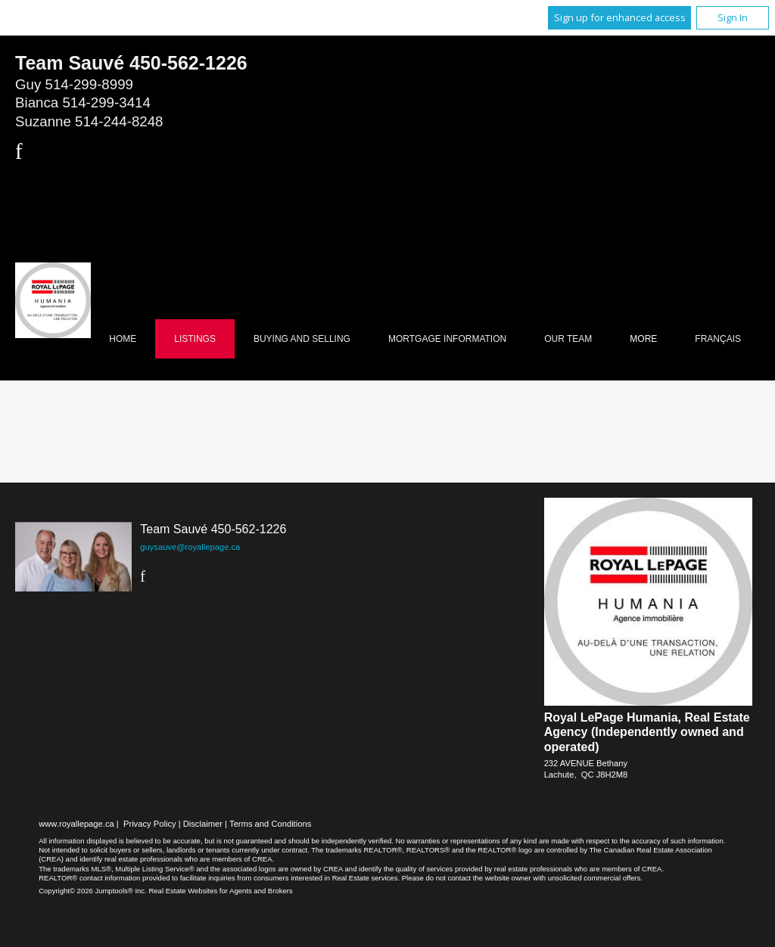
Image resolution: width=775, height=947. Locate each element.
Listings (195, 339)
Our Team (568, 339)
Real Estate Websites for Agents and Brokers (220, 890)
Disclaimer (203, 823)
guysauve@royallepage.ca (190, 546)
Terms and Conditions (270, 823)
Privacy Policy (149, 823)
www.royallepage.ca (76, 823)
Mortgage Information (447, 339)
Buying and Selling (302, 339)
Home (122, 339)
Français (718, 339)
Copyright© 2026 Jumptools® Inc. (93, 890)
